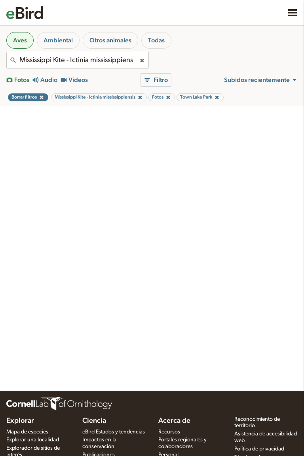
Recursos (169, 432)
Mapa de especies (27, 432)
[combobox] (77, 60)
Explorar (20, 420)
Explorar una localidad (32, 440)
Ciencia (94, 420)
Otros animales (110, 40)
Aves (20, 40)
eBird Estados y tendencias (113, 432)
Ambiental (58, 40)
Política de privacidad (259, 449)
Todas (156, 40)
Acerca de (174, 420)
